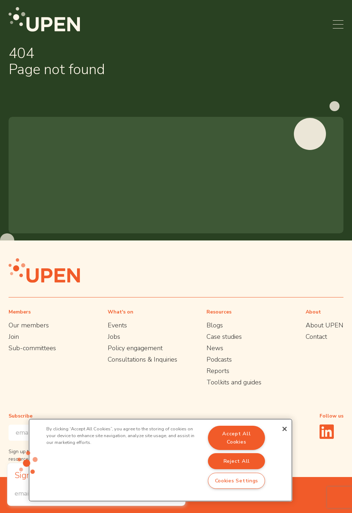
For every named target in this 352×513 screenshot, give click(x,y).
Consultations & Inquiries (142, 359)
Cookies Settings (237, 480)
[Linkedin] (327, 431)
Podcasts (219, 359)
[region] (160, 460)
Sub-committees (32, 348)
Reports (217, 371)
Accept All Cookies (236, 437)
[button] (27, 462)
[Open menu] (338, 24)
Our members (29, 325)
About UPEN (324, 325)
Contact (316, 336)
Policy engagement (135, 348)
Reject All (236, 461)
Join (14, 336)
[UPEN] (44, 19)
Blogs (214, 325)
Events (117, 325)
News (214, 348)
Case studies (224, 336)
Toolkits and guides (233, 382)
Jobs (114, 336)
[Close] (284, 429)
